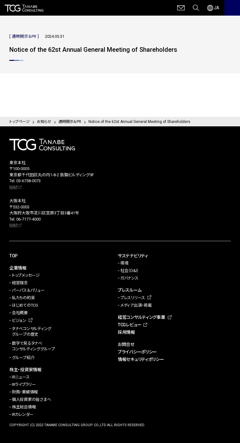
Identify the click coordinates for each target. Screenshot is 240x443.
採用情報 (126, 332)
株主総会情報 (24, 407)
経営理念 (20, 282)
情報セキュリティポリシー (141, 359)
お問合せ (126, 344)
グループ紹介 (23, 357)
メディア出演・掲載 (136, 305)
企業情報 (18, 267)
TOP (13, 255)
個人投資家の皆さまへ (31, 399)
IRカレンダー (22, 414)
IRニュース (20, 377)
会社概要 (20, 312)
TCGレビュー (130, 324)
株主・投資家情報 (25, 369)
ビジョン (19, 320)
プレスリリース (132, 297)
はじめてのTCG (25, 305)
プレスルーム (129, 290)
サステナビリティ (133, 255)
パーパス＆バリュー (28, 290)
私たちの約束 (23, 297)
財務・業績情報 (25, 392)
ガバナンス (129, 278)
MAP (13, 187)
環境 (124, 263)
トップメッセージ (26, 275)
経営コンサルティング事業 (141, 317)
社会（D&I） (129, 270)
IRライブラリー (24, 384)
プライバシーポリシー (137, 351)
